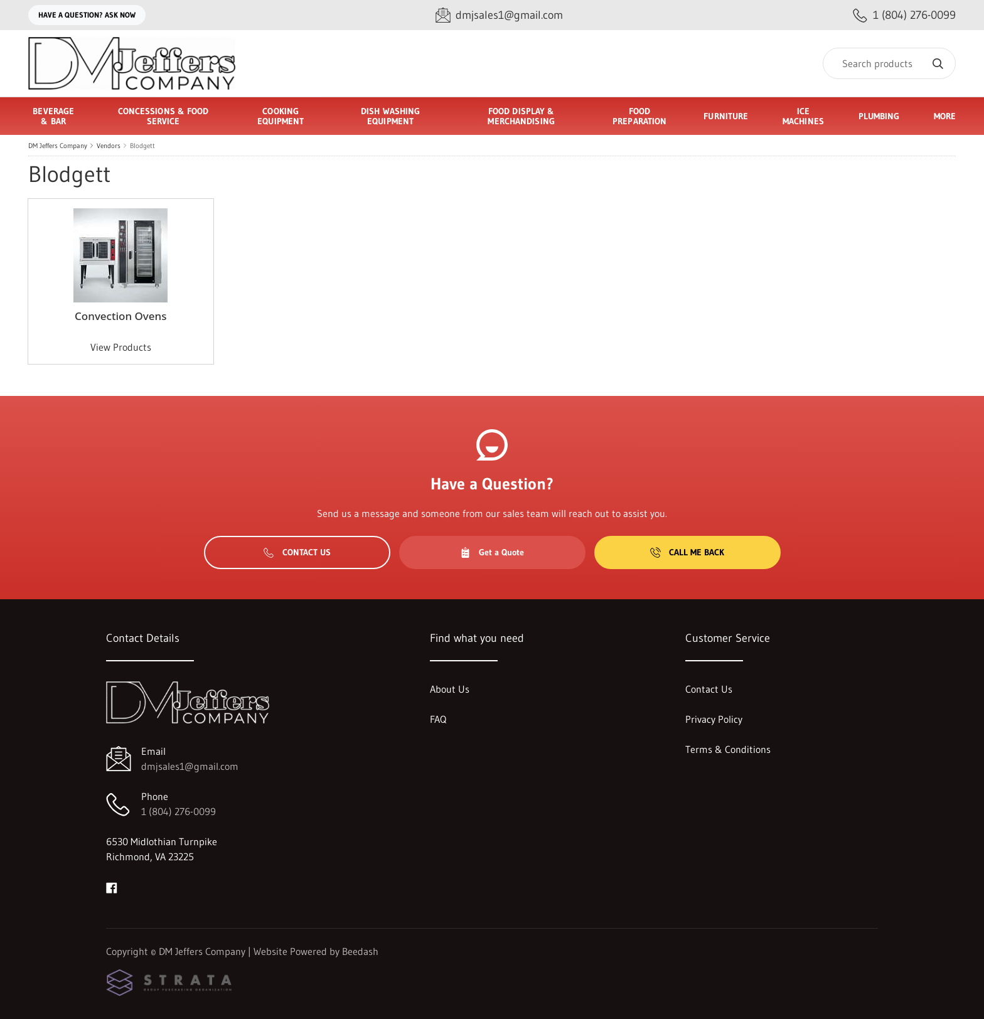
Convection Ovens (120, 316)
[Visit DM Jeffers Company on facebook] (111, 886)
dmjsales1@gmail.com (189, 766)
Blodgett (142, 145)
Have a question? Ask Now (87, 14)
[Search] (889, 63)
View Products (120, 347)
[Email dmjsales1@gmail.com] (499, 15)
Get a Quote (492, 552)
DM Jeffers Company (57, 145)
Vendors (108, 145)
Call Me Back (687, 552)
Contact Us (297, 552)
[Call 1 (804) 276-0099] (904, 15)
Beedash (360, 951)
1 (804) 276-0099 (178, 811)
